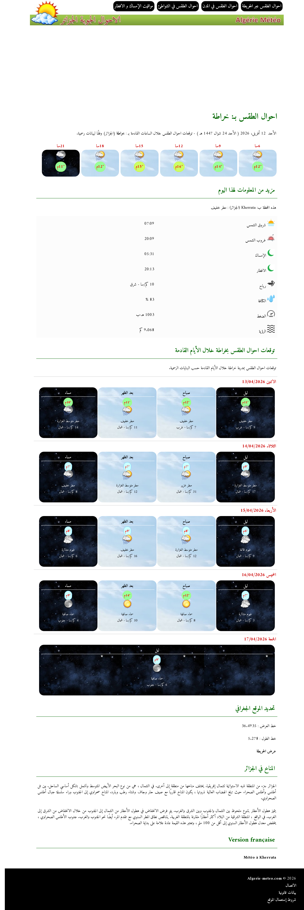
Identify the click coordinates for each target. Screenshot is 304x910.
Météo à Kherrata (255, 857)
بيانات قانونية (282, 892)
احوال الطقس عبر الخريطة (257, 6)
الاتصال (286, 885)
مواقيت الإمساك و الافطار (129, 6)
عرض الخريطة (261, 751)
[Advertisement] (152, 68)
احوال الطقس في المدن (215, 6)
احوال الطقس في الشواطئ (173, 6)
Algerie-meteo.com (260, 878)
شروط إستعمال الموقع (276, 899)
